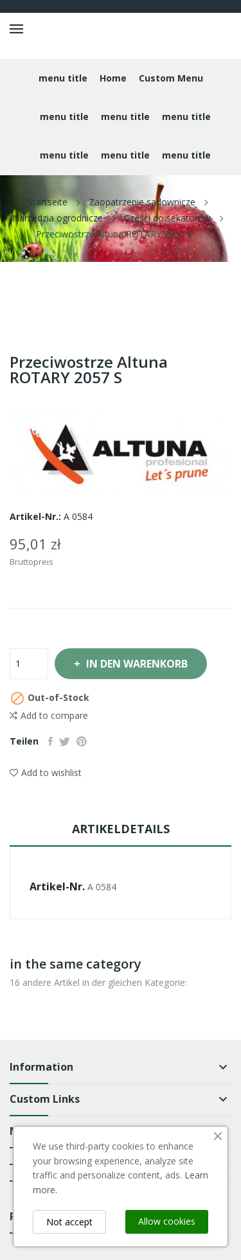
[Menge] (29, 663)
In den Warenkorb (136, 664)
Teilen (50, 741)
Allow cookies (166, 1221)
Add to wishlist (46, 772)
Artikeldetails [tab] (121, 828)
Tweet (64, 741)
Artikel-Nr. (57, 886)
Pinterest (81, 741)
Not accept (69, 1222)
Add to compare (49, 716)
